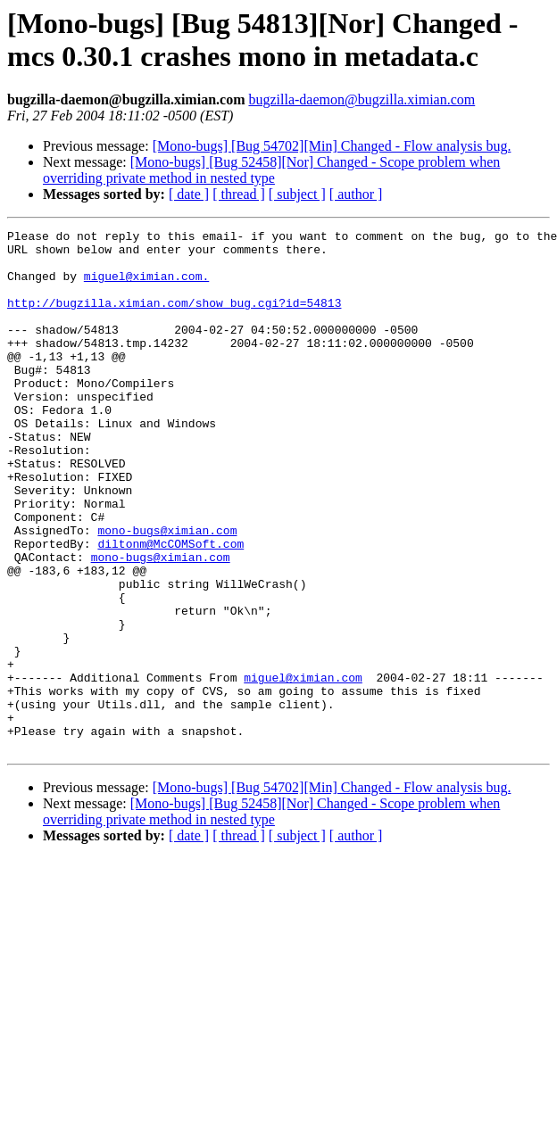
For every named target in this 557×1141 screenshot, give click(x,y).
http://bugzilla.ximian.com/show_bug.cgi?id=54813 (174, 318)
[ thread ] (238, 194)
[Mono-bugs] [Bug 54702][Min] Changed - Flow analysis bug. (332, 145)
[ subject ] (297, 194)
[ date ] (189, 194)
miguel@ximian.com (303, 768)
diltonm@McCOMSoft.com (170, 607)
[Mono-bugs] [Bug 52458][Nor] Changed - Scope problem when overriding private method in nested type (271, 170)
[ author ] (356, 194)
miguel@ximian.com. (146, 286)
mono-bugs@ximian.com (167, 591)
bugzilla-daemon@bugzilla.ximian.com (361, 99)
